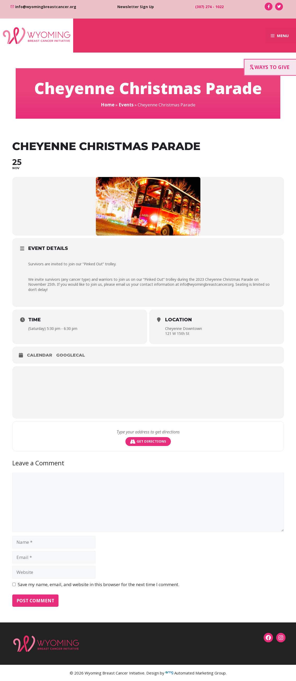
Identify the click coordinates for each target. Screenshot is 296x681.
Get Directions (148, 441)
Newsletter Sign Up (135, 6)
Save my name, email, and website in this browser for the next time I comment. (98, 584)
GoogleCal (70, 355)
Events (126, 105)
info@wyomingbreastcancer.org (45, 6)
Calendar (39, 355)
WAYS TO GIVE (269, 67)
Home (107, 105)
